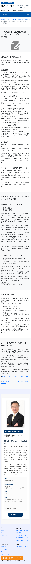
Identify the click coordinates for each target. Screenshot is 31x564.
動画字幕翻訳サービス (22, 540)
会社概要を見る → (15, 514)
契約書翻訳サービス (21, 533)
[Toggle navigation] (28, 14)
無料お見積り (4, 535)
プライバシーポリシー (7, 554)
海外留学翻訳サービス (22, 538)
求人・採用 (4, 551)
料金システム (4, 533)
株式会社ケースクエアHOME (8, 19)
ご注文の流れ (4, 549)
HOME (4, 14)
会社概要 (3, 547)
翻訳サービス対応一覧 (22, 530)
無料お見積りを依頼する (12, 558)
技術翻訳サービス (21, 535)
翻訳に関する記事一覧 (24, 19)
